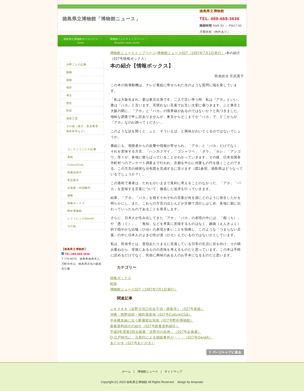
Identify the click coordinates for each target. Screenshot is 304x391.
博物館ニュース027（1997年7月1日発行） (191, 53)
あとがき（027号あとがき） (132, 343)
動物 (69, 72)
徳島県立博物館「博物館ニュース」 (101, 18)
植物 (69, 80)
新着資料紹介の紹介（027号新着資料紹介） (145, 326)
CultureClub (75, 164)
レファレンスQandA (80, 218)
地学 (69, 87)
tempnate (197, 382)
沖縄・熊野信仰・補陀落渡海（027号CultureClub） (151, 314)
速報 (70, 195)
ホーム (126, 371)
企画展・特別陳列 (78, 187)
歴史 (69, 103)
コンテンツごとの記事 (81, 149)
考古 (69, 95)
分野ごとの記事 (76, 64)
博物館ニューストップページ (127, 41)
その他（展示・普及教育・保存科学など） (83, 129)
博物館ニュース (147, 371)
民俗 (113, 283)
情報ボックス (120, 278)
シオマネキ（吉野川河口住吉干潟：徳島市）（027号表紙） (157, 309)
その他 (71, 226)
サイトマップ (173, 371)
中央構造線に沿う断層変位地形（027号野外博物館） (152, 320)
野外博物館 (74, 210)
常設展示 (73, 180)
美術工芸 (72, 118)
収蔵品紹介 (74, 172)
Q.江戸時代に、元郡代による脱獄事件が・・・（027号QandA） (161, 337)
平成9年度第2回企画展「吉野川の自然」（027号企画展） (155, 332)
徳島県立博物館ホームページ (81, 41)
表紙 (70, 157)
